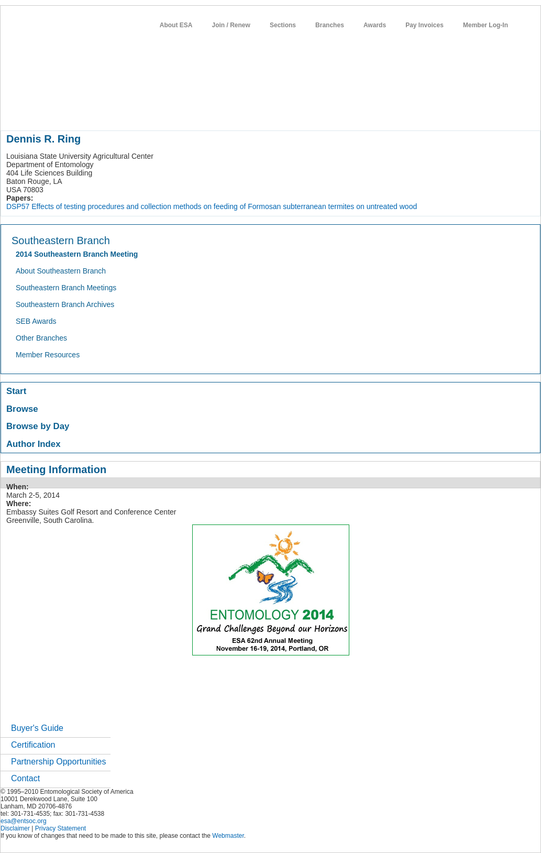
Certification (33, 744)
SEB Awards (36, 321)
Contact (25, 778)
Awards (374, 25)
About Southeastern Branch (61, 271)
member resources (123, 112)
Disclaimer (15, 828)
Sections (283, 25)
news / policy (270, 112)
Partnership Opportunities (58, 761)
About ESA (176, 25)
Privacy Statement (60, 828)
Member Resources (48, 355)
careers (350, 112)
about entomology (56, 112)
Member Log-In (485, 25)
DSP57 (17, 206)
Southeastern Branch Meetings (66, 287)
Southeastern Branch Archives (65, 304)
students (314, 112)
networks (387, 112)
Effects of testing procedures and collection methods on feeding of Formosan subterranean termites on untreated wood (224, 206)
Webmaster (228, 835)
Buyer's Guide (37, 728)
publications (220, 112)
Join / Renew (231, 25)
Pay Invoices (424, 25)
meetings (177, 112)
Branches (329, 25)
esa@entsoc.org (24, 821)
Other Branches (41, 338)
